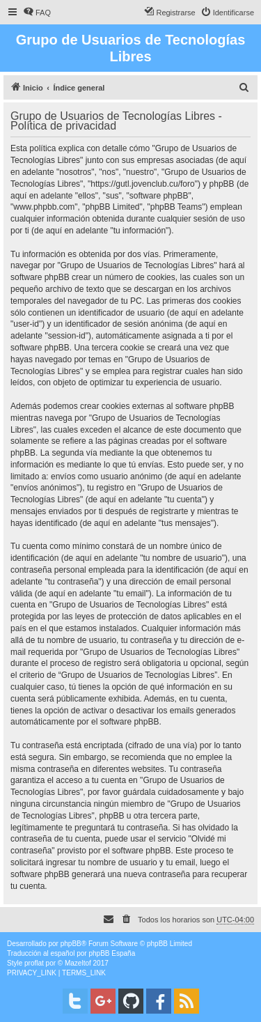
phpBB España (111, 953)
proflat (34, 963)
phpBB (71, 943)
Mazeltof (78, 963)
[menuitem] (37, 12)
